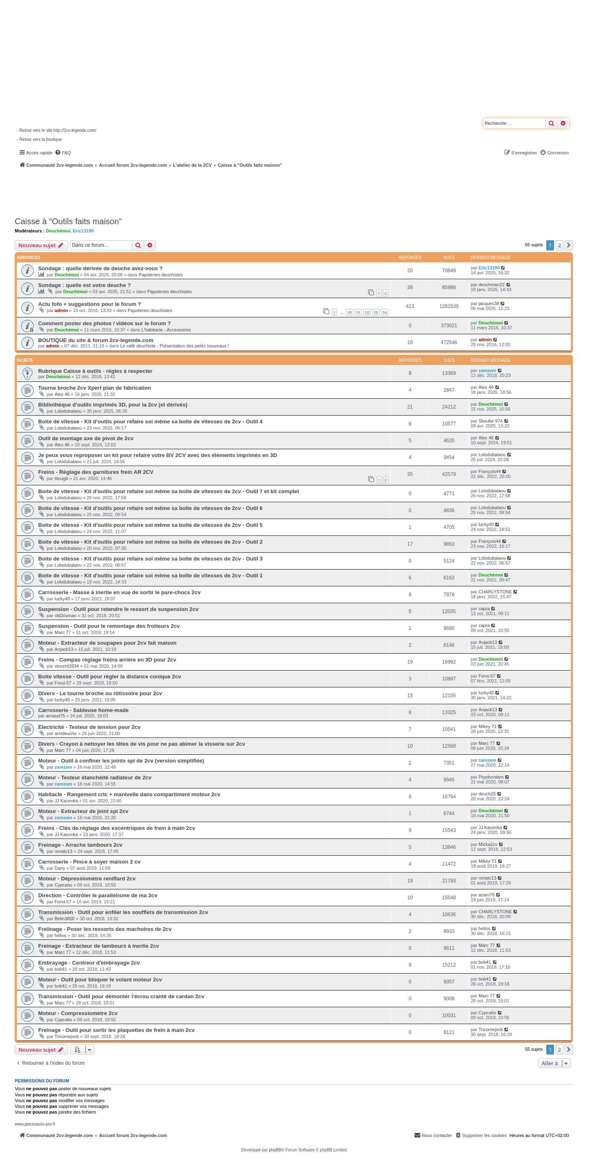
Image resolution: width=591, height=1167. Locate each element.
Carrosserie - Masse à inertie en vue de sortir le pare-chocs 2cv (119, 592)
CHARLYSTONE (495, 591)
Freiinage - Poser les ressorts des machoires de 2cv (105, 929)
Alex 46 (62, 394)
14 (385, 312)
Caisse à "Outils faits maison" (68, 221)
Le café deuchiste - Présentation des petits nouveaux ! (174, 345)
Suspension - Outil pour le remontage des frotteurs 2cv (109, 626)
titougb (61, 478)
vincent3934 (67, 666)
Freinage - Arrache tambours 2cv (80, 845)
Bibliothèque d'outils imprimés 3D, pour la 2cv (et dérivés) (113, 405)
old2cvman (65, 615)
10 (349, 312)
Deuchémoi (58, 230)
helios (60, 935)
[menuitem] (63, 153)
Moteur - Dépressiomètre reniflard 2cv (86, 878)
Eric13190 (83, 230)
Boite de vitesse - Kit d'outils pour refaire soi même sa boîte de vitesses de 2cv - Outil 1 (150, 575)
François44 (490, 471)
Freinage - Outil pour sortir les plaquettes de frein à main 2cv (116, 1030)
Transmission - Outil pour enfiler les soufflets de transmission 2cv (123, 912)
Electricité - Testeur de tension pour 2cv (89, 727)
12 (367, 312)
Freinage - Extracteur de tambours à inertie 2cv (98, 946)
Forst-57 (63, 682)
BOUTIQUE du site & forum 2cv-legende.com (95, 340)
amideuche (66, 733)
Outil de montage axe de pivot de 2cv (85, 438)
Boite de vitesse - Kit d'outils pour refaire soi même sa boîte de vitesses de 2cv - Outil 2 (150, 542)
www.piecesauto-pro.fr (35, 1124)
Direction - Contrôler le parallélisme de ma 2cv (97, 895)
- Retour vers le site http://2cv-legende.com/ (56, 130)
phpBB (275, 1150)
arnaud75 (55, 715)
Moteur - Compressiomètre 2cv (77, 1013)
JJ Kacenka (66, 800)
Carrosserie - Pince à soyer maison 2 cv (89, 862)
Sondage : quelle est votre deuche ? (84, 285)
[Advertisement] (220, 190)
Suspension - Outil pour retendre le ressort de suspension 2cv (118, 609)
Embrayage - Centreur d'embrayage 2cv (89, 963)
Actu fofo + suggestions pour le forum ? (89, 304)
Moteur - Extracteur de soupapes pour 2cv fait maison (107, 643)
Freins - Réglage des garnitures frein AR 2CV (95, 472)
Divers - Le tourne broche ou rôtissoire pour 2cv (100, 693)
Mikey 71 (488, 726)
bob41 (61, 969)
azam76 (487, 894)
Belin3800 (65, 918)
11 (358, 312)
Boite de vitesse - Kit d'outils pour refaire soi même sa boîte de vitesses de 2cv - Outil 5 (150, 525)
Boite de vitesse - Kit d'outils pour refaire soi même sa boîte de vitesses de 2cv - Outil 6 (150, 508)
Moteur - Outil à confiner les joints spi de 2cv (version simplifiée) (121, 761)
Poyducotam (491, 776)
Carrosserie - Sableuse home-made (83, 710)
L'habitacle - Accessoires (166, 329)
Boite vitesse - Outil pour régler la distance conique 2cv (109, 676)
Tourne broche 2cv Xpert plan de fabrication (94, 388)
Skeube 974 (491, 420)
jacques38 (489, 303)
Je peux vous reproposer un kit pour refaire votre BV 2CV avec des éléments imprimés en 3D (157, 455)
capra (484, 608)
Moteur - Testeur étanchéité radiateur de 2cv (94, 777)
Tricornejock (67, 1036)
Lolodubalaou (68, 411)
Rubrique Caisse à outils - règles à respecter (95, 371)
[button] (569, 245)
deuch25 (487, 793)
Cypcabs (63, 884)
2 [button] (559, 245)
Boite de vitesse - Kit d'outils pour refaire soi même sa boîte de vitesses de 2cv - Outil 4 (150, 421)
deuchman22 (492, 284)
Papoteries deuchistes (161, 274)
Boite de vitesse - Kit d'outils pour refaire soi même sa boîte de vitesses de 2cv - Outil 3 (150, 559)
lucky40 (486, 524)
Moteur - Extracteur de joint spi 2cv (83, 811)
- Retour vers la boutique (39, 139)
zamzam (487, 370)
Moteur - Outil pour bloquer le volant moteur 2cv (100, 979)
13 (375, 312)
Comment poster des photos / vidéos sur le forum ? (104, 323)
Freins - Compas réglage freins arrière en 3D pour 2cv (107, 660)
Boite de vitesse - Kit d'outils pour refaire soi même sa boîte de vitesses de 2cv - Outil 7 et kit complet (168, 491)
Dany (60, 868)
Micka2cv (488, 844)
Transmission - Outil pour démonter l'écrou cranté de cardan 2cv (121, 996)
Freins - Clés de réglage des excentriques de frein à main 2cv (116, 828)
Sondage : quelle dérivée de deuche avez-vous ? (100, 268)
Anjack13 (64, 649)
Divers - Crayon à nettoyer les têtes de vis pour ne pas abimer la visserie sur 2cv (141, 744)
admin (61, 310)
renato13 (63, 851)
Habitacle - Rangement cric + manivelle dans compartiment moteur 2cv (129, 794)
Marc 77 (63, 632)
